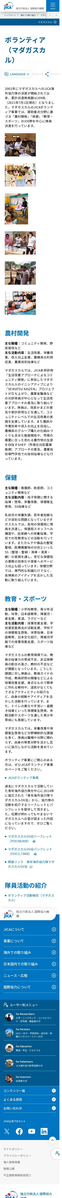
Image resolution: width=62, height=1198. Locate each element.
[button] (16, 74)
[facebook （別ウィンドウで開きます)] (19, 1131)
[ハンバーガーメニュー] (52, 4)
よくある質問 (12, 1099)
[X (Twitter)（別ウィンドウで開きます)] (6, 1131)
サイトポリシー (13, 1149)
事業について (13, 940)
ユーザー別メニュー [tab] (20, 1004)
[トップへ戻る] (52, 1140)
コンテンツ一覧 (14, 1090)
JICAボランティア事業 (23, 777)
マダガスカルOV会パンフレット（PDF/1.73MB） (30, 851)
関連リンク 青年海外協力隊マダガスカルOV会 (31, 864)
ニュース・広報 (15, 975)
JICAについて (13, 929)
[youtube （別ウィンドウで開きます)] (31, 1131)
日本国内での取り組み (20, 963)
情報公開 (8, 1169)
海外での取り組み (17, 952)
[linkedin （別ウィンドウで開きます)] (44, 1131)
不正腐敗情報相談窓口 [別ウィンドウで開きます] (17, 1175)
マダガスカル (45, 22)
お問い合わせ (12, 1108)
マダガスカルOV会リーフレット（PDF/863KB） (30, 838)
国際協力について (17, 986)
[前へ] (50, 15)
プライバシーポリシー (17, 1155)
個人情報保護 (11, 1162)
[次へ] (56, 15)
